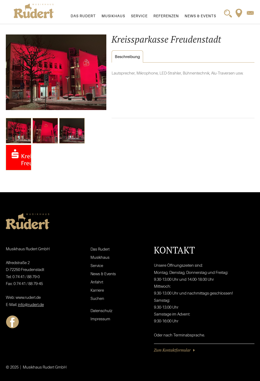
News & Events (200, 16)
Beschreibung (126, 57)
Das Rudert (83, 16)
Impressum (100, 318)
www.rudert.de (28, 297)
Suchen (97, 298)
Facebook (12, 322)
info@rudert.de (31, 304)
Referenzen (166, 16)
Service (139, 16)
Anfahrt (96, 281)
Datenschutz (101, 310)
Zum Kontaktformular (172, 350)
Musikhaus (113, 16)
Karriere (97, 290)
